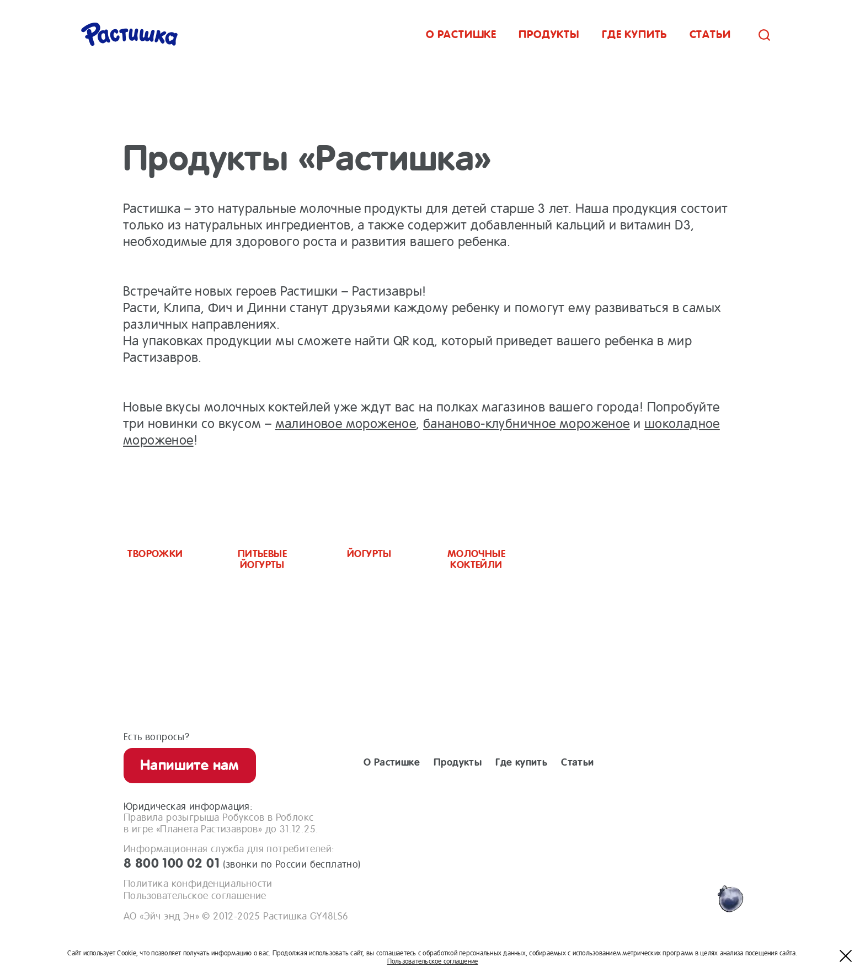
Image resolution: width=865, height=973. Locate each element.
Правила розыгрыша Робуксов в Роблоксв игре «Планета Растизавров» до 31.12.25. (221, 823)
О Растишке (392, 762)
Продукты (549, 34)
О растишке (461, 34)
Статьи (710, 34)
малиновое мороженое (346, 423)
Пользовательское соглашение (195, 895)
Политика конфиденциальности (198, 883)
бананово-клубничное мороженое (526, 423)
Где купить (634, 34)
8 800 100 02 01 (242, 863)
